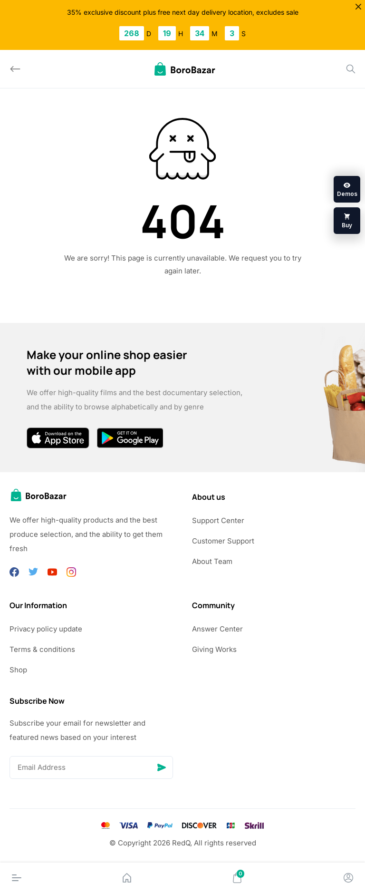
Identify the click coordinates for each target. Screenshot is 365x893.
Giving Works (214, 649)
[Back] (15, 69)
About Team (212, 561)
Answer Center (217, 628)
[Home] (127, 878)
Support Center (218, 520)
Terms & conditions (42, 649)
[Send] (161, 767)
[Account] (348, 878)
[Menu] (16, 877)
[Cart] (237, 878)
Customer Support (223, 540)
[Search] (350, 69)
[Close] (358, 6)
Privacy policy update (46, 628)
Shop (18, 669)
